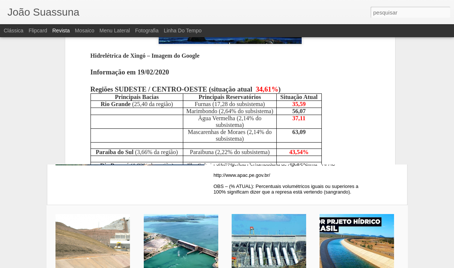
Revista (61, 31)
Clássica (13, 31)
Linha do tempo (183, 31)
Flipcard (38, 31)
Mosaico (84, 31)
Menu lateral (114, 31)
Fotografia (147, 31)
